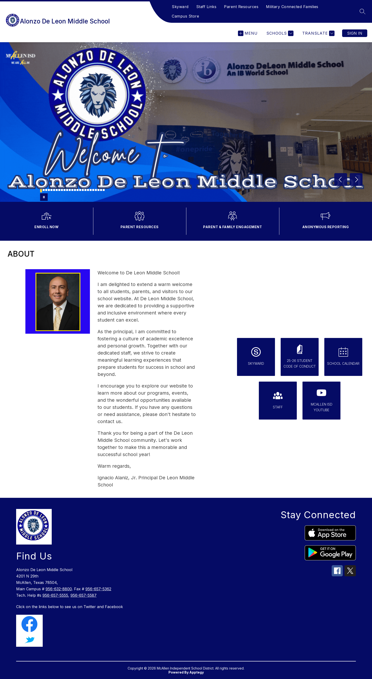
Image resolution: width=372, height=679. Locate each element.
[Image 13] (72, 190)
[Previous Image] (340, 179)
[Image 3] (46, 190)
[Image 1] (41, 190)
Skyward (180, 6)
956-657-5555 (55, 595)
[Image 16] (80, 190)
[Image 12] (70, 190)
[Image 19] (88, 190)
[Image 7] (57, 190)
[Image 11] (67, 190)
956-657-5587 (83, 595)
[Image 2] (44, 190)
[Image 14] (75, 190)
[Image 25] (104, 190)
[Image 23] (98, 190)
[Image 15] (78, 190)
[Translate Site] (318, 33)
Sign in (354, 33)
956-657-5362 (98, 589)
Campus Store (185, 16)
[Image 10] (64, 190)
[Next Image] (356, 179)
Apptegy (196, 672)
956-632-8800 (59, 589)
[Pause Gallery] (44, 197)
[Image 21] (93, 190)
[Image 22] (96, 190)
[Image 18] (85, 190)
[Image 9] (62, 190)
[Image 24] (101, 190)
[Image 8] (59, 190)
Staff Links (206, 6)
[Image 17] (83, 190)
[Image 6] (54, 190)
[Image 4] (49, 190)
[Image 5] (51, 190)
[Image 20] (91, 190)
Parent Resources (241, 6)
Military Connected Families (292, 6)
